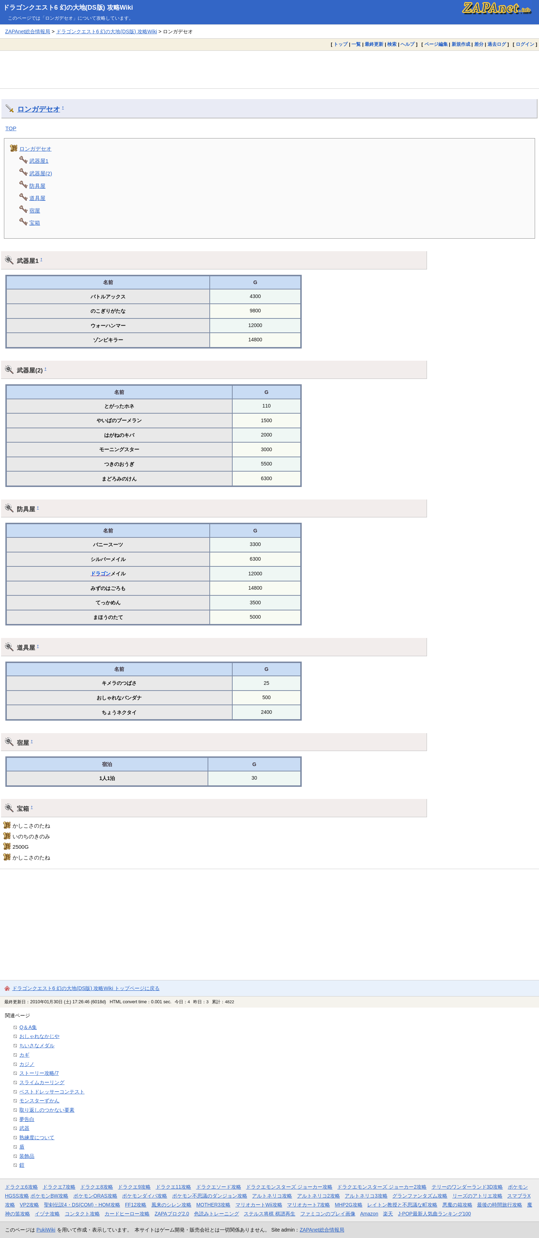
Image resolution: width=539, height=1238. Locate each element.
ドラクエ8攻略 (96, 1187)
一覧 (356, 44)
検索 (392, 44)
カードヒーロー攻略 (127, 1214)
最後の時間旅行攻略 (499, 1205)
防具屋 (37, 186)
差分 (479, 44)
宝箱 (34, 223)
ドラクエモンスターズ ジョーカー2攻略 (382, 1187)
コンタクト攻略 (82, 1214)
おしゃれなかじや (39, 1036)
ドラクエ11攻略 (173, 1187)
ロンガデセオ (38, 109)
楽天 (388, 1214)
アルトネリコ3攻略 (366, 1196)
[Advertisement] (269, 69)
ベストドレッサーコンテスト (51, 1092)
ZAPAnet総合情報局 (27, 31)
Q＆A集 (28, 1027)
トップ (341, 44)
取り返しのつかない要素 (46, 1110)
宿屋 (34, 211)
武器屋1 (38, 161)
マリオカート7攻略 (308, 1205)
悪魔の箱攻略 (457, 1205)
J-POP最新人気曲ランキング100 (434, 1214)
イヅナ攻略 (47, 1214)
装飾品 (26, 1156)
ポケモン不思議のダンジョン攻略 (209, 1196)
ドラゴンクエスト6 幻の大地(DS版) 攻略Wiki (68, 7)
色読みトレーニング (216, 1214)
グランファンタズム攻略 (419, 1196)
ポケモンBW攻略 (49, 1196)
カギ (24, 1055)
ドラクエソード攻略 (218, 1187)
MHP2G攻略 (349, 1205)
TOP (10, 128)
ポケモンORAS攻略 (95, 1196)
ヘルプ (407, 44)
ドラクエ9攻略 (134, 1187)
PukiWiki (46, 1230)
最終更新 (374, 44)
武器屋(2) (40, 173)
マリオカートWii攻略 (258, 1205)
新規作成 (461, 44)
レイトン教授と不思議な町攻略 (402, 1205)
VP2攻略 (29, 1205)
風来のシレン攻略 (171, 1205)
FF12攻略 (135, 1205)
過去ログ (496, 44)
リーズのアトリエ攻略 (477, 1196)
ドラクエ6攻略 (21, 1187)
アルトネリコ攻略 (272, 1196)
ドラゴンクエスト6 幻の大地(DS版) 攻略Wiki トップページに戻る (86, 988)
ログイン (525, 44)
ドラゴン (101, 573)
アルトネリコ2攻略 (318, 1196)
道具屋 (37, 198)
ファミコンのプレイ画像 (327, 1214)
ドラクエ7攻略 (59, 1187)
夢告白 (26, 1119)
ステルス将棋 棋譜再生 (269, 1214)
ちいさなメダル (36, 1045)
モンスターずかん (39, 1100)
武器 (24, 1128)
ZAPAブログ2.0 (172, 1214)
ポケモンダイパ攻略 (144, 1196)
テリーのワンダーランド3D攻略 (467, 1187)
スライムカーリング (41, 1082)
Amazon (369, 1214)
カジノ (26, 1064)
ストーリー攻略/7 (39, 1073)
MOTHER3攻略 (213, 1205)
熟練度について (36, 1137)
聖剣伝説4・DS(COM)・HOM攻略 (82, 1205)
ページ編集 (436, 44)
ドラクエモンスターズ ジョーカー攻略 (289, 1187)
